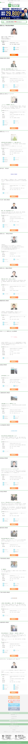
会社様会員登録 (3, 2)
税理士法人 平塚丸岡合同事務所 (7, 25)
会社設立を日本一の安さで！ (7, 737)
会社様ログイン (12, 2)
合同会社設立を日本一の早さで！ (20, 737)
